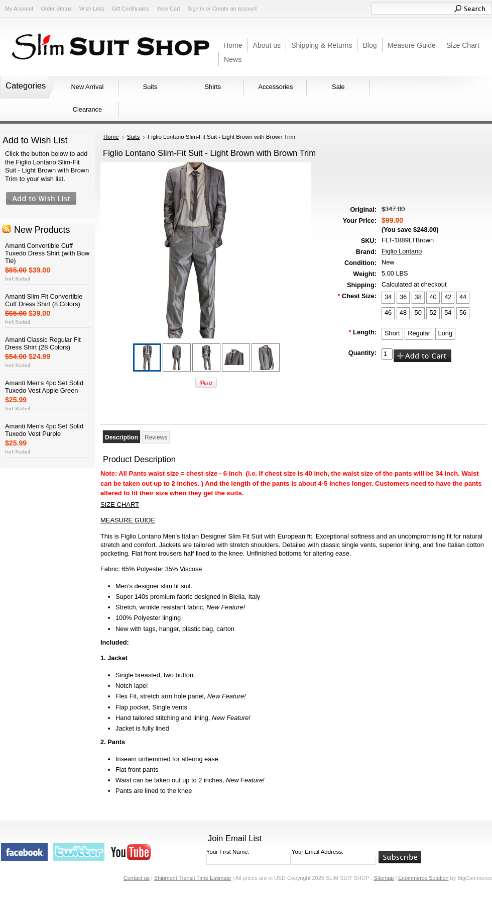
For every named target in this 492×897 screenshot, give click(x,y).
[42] (447, 298)
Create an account (234, 9)
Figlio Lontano (402, 251)
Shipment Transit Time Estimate (192, 878)
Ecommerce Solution (423, 878)
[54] (447, 313)
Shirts (213, 87)
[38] (418, 298)
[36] (403, 298)
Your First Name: (228, 852)
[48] (403, 313)
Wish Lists (91, 9)
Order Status (56, 9)
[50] (418, 313)
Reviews (156, 437)
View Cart (168, 9)
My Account (19, 9)
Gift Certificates (130, 9)
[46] (388, 313)
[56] (462, 313)
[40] (432, 298)
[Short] (392, 334)
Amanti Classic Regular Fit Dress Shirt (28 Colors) (43, 343)
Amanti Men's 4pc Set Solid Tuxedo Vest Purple (44, 429)
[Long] (445, 334)
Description (121, 437)
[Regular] (419, 334)
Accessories (275, 87)
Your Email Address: (317, 852)
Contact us (137, 878)
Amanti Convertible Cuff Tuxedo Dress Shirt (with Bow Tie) (47, 253)
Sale (338, 87)
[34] (388, 298)
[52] (432, 313)
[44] (462, 298)
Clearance (87, 109)
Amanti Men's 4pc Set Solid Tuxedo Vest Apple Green (44, 386)
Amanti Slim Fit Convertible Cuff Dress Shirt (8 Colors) (43, 300)
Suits (150, 87)
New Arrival (87, 87)
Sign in (196, 9)
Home (111, 137)
